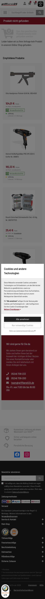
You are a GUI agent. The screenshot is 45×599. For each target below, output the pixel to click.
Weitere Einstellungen (12, 309)
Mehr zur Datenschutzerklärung (22, 330)
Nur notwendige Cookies (22, 325)
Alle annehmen (22, 319)
